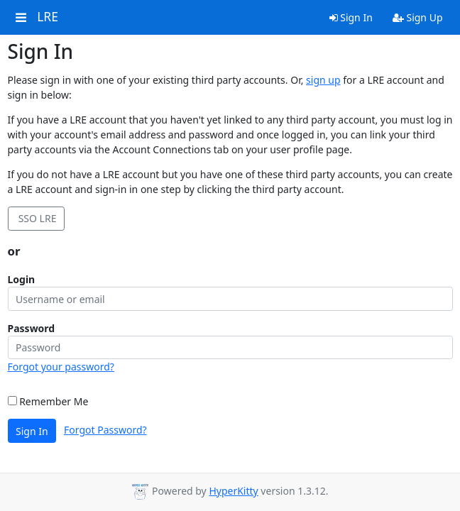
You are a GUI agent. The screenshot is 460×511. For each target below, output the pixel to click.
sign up (323, 80)
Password (31, 328)
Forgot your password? (61, 366)
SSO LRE (36, 218)
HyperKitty (233, 491)
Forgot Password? (105, 429)
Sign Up (418, 17)
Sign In (351, 17)
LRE (47, 17)
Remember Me (48, 401)
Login (21, 279)
